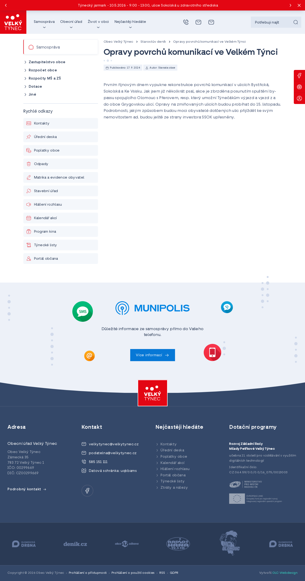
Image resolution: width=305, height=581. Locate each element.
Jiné (32, 95)
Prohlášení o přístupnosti (88, 572)
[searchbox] (276, 22)
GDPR (174, 572)
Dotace (35, 87)
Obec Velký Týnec (118, 42)
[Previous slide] (5, 5)
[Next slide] (290, 5)
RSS (162, 572)
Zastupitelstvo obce (47, 62)
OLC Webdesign (285, 572)
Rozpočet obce (43, 70)
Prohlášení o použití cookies (133, 572)
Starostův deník (153, 42)
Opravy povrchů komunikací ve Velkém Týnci (209, 42)
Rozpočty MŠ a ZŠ (45, 78)
